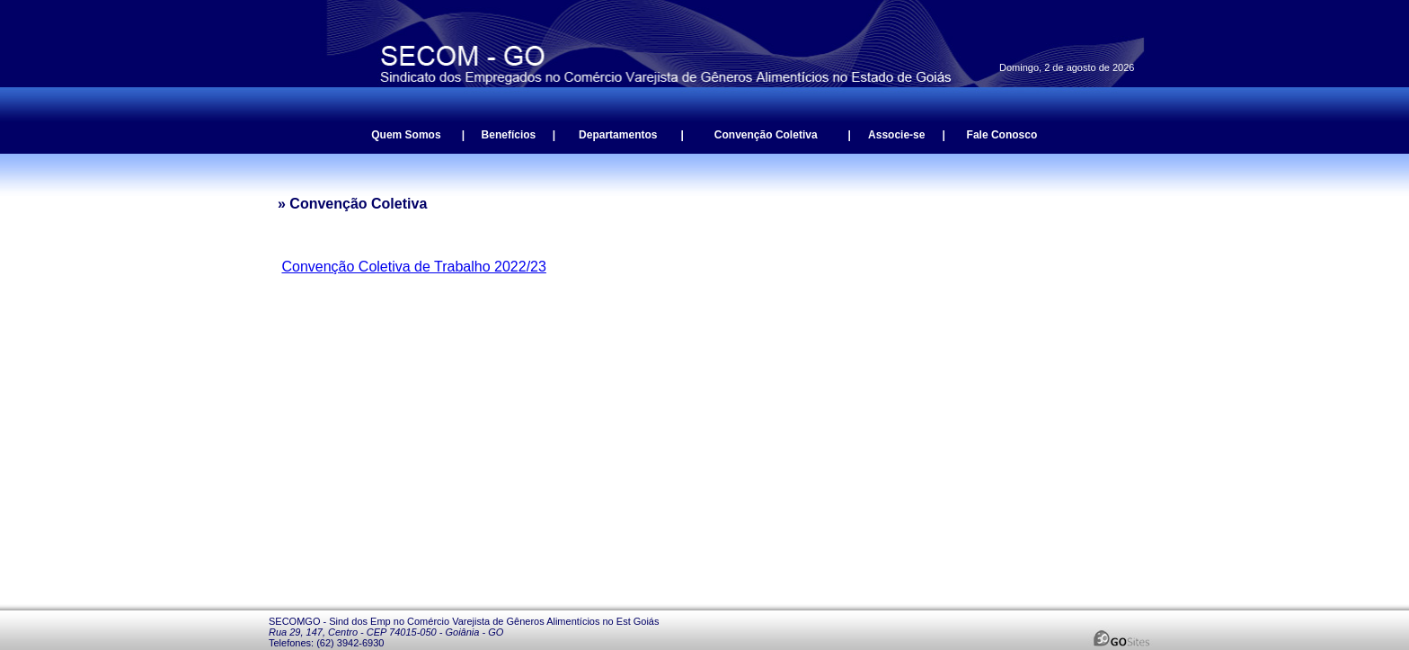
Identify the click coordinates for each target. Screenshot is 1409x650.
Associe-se (896, 135)
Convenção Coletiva (766, 135)
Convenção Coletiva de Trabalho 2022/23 (413, 266)
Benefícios (509, 135)
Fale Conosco (1002, 135)
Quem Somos (405, 135)
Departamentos (618, 135)
